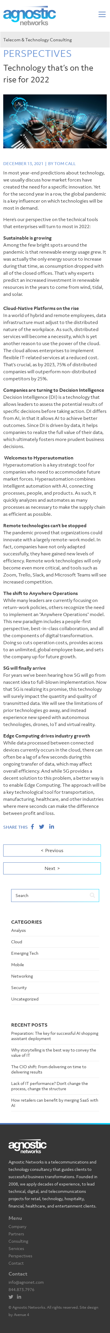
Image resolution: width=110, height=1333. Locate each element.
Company (17, 1226)
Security (19, 987)
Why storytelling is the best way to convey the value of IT (53, 1052)
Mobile (17, 964)
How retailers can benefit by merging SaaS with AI (54, 1102)
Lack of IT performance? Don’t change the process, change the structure (49, 1086)
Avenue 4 (21, 1314)
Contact (16, 1263)
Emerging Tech (24, 953)
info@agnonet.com (26, 1282)
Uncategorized (25, 999)
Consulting (18, 1241)
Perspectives (20, 1256)
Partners (16, 1234)
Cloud (16, 941)
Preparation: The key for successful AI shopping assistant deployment (54, 1035)
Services (16, 1248)
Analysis (18, 930)
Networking (22, 976)
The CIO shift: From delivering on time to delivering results (48, 1069)
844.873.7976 (21, 1289)
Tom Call (65, 163)
